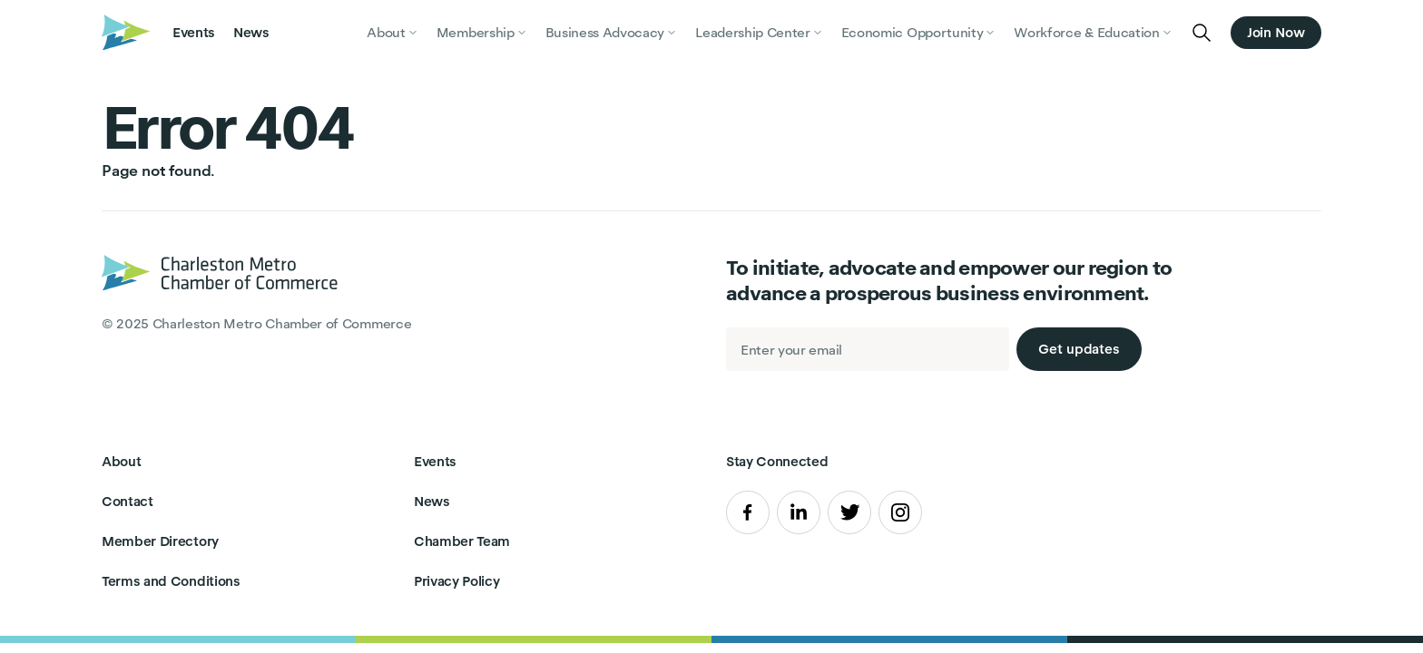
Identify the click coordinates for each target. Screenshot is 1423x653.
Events (193, 32)
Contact (127, 501)
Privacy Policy (457, 581)
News (251, 32)
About (121, 461)
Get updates (1079, 348)
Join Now (1276, 32)
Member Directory (160, 541)
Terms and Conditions (171, 581)
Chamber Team (462, 541)
